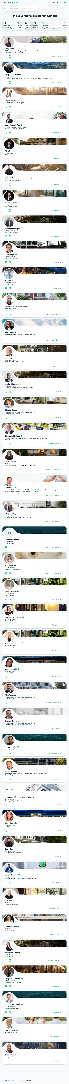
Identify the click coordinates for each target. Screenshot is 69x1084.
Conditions (20, 1080)
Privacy (28, 1080)
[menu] (65, 2)
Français (10, 1080)
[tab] (8, 26)
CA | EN (57, 2)
